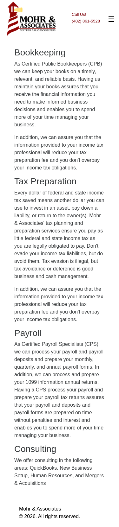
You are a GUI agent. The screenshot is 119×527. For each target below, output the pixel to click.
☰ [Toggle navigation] (111, 19)
